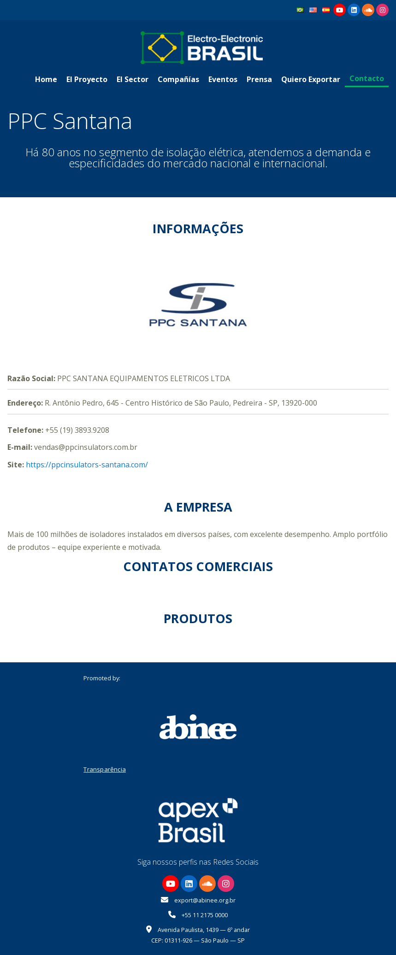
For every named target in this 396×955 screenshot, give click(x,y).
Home (46, 79)
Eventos (222, 79)
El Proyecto (86, 79)
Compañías (178, 79)
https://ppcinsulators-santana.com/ (87, 465)
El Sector (132, 79)
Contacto (366, 78)
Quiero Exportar (310, 79)
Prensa (259, 79)
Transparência (104, 769)
